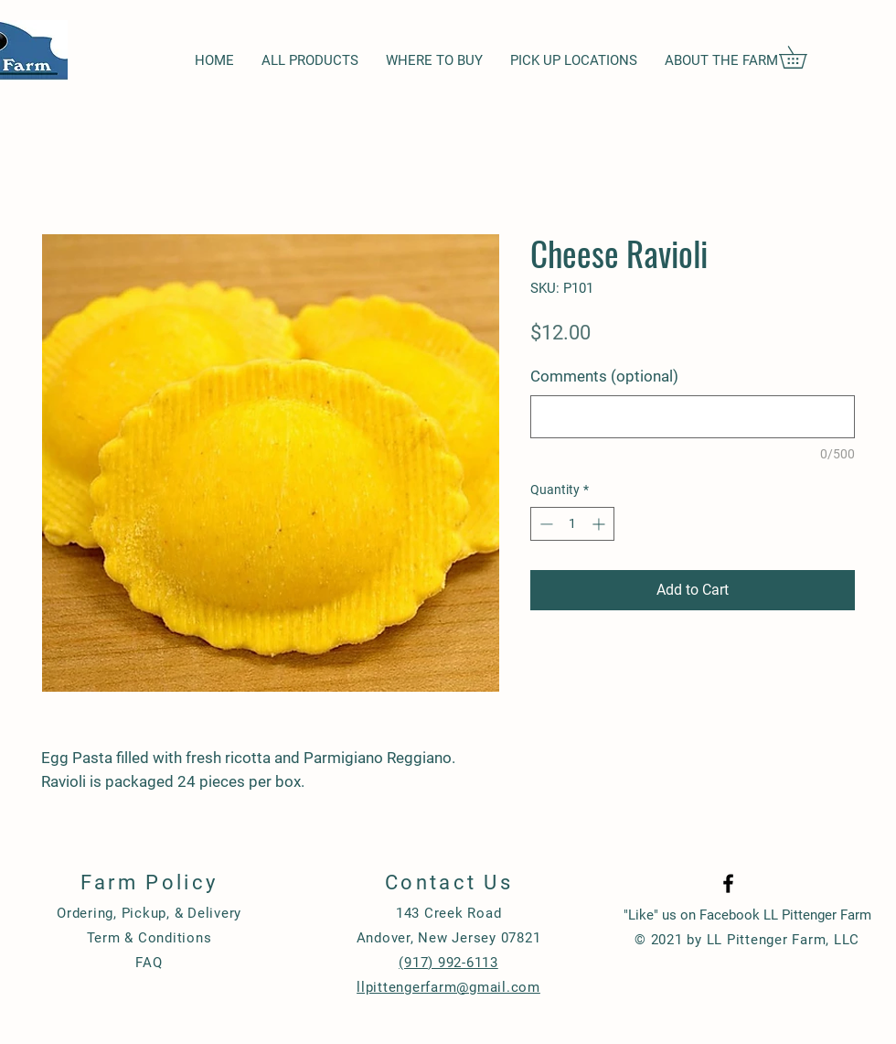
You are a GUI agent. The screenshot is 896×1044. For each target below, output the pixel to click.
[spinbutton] (572, 524)
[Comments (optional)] (692, 417)
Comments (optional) (604, 376)
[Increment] (600, 524)
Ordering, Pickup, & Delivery (149, 913)
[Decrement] (544, 524)
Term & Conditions (149, 938)
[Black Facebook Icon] (728, 883)
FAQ (148, 962)
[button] (803, 57)
